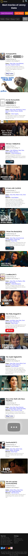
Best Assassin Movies (5, 544)
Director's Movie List (18, 540)
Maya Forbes (14, 323)
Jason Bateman (19, 63)
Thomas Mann (12, 408)
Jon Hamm (16, 450)
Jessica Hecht (19, 363)
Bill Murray (19, 109)
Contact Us (16, 541)
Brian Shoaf (14, 451)
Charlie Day (17, 239)
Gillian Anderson (16, 364)
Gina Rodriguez (9, 239)
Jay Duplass (19, 281)
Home (5, 1)
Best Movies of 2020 (5, 538)
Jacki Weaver (16, 321)
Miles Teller (8, 491)
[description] (10, 59)
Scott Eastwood (20, 238)
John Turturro (12, 282)
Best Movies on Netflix (6, 541)
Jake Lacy (15, 151)
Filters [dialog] (25, 19)
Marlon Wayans (14, 111)
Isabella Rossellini (21, 408)
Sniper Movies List (5, 537)
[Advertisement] (14, 36)
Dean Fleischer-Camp (16, 410)
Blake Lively (19, 194)
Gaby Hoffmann (14, 150)
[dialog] (9, 56)
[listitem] (7, 13)
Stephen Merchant (16, 491)
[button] (18, 56)
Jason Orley (14, 241)
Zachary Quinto (9, 450)
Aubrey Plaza (13, 490)
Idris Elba (7, 65)
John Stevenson (15, 492)
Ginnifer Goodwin (15, 65)
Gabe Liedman (9, 151)
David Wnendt (14, 366)
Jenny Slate (13, 63)
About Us (16, 542)
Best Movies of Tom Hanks (6, 542)
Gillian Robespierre (16, 153)
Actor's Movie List (18, 538)
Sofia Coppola (14, 114)
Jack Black (12, 320)
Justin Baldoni (14, 197)
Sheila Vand (19, 449)
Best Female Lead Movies (6, 540)
